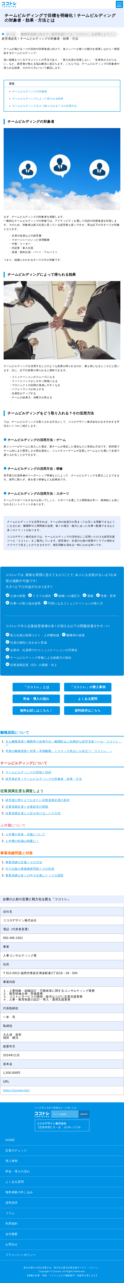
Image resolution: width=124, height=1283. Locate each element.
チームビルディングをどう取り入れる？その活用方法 (44, 105)
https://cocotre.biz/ (16, 1090)
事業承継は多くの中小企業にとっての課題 (34, 875)
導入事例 (11, 1160)
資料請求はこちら (88, 710)
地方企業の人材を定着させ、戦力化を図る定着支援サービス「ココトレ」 (61, 1267)
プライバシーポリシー (20, 1254)
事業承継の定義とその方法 (23, 862)
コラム (10, 1213)
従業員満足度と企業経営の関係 (26, 806)
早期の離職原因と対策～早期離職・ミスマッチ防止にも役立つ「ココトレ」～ (59, 751)
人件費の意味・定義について (25, 834)
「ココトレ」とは (36, 687)
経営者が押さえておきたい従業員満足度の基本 (37, 800)
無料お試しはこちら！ (36, 710)
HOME (10, 1140)
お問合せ (11, 1244)
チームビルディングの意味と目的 (28, 772)
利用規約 (11, 1223)
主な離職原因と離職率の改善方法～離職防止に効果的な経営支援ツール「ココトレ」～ (63, 743)
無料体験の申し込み (19, 1192)
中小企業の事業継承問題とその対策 (29, 868)
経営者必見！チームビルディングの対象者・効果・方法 (43, 778)
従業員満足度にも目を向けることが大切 (32, 813)
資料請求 (11, 1202)
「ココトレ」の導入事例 (88, 687)
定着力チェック (16, 1150)
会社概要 (11, 1234)
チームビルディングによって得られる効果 (37, 98)
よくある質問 (87, 699)
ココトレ (9, 4)
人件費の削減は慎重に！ (22, 841)
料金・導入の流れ (36, 699)
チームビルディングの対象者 (29, 91)
